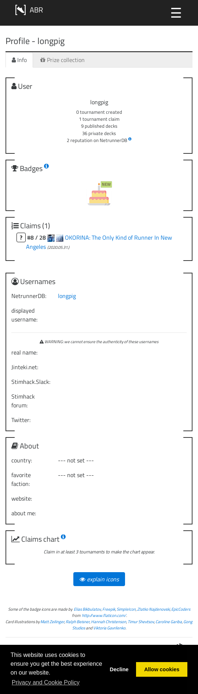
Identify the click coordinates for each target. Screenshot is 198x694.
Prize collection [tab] (62, 59)
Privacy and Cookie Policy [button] (46, 682)
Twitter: (20, 419)
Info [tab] (19, 59)
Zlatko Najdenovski (153, 609)
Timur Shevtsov (141, 621)
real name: (24, 352)
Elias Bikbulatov (87, 609)
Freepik (108, 609)
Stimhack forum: (23, 401)
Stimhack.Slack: (30, 381)
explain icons (99, 579)
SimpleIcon (126, 609)
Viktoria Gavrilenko (109, 628)
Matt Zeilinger (52, 621)
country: (21, 460)
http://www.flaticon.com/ (104, 615)
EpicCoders (180, 609)
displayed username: (24, 315)
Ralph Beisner (77, 621)
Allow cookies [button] (161, 669)
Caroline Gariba (168, 621)
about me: (23, 513)
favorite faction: (21, 479)
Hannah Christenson (108, 621)
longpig (67, 295)
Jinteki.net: (24, 367)
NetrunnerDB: (28, 295)
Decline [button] (119, 669)
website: (21, 498)
